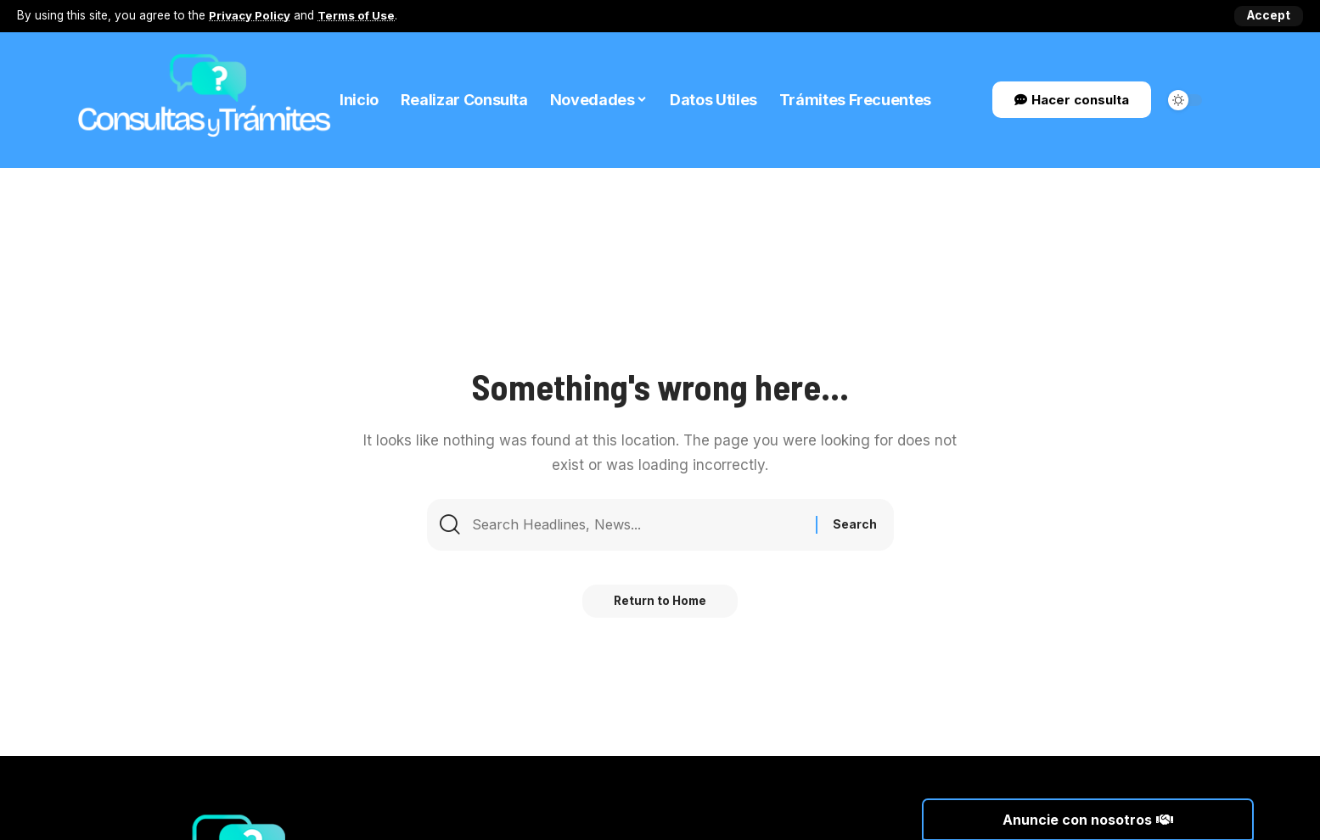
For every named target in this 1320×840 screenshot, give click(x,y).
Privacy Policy (250, 15)
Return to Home (660, 604)
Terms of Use (357, 15)
